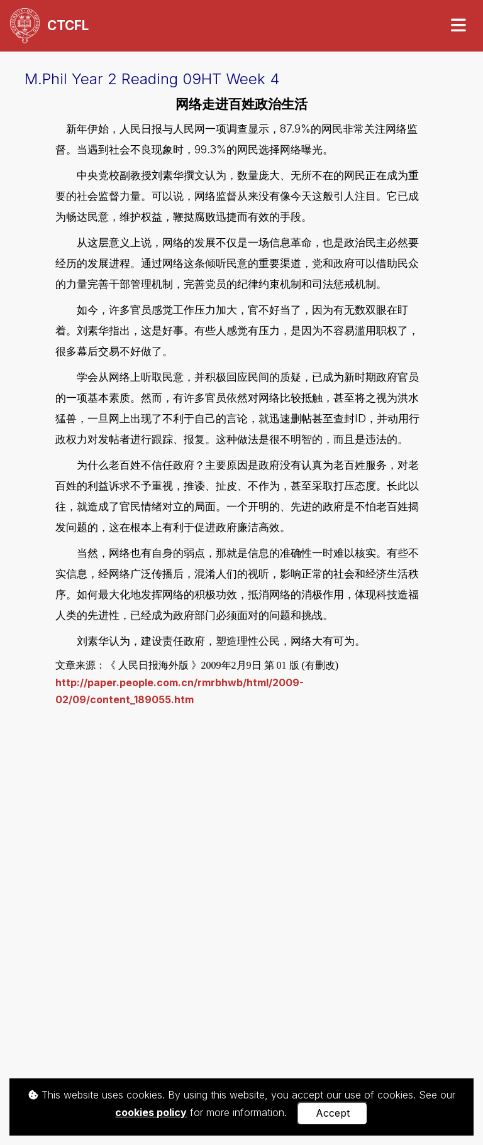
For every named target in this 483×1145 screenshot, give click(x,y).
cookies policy (151, 1112)
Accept (333, 1113)
